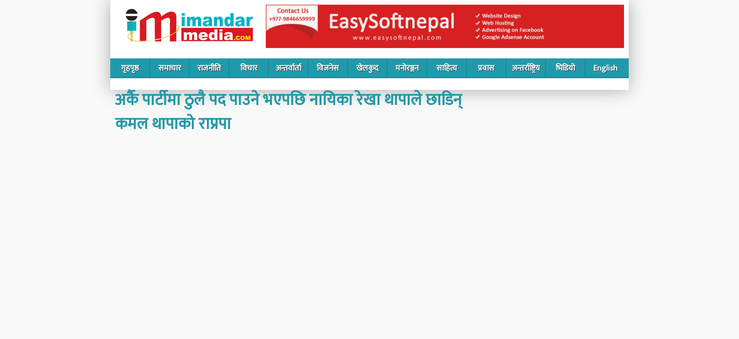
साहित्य (446, 68)
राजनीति (209, 68)
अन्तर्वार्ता (288, 68)
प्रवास (486, 68)
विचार (248, 68)
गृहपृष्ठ (130, 68)
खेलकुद (367, 68)
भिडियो (565, 68)
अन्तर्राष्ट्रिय (526, 68)
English (605, 68)
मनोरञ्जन (407, 68)
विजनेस (328, 68)
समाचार (169, 68)
